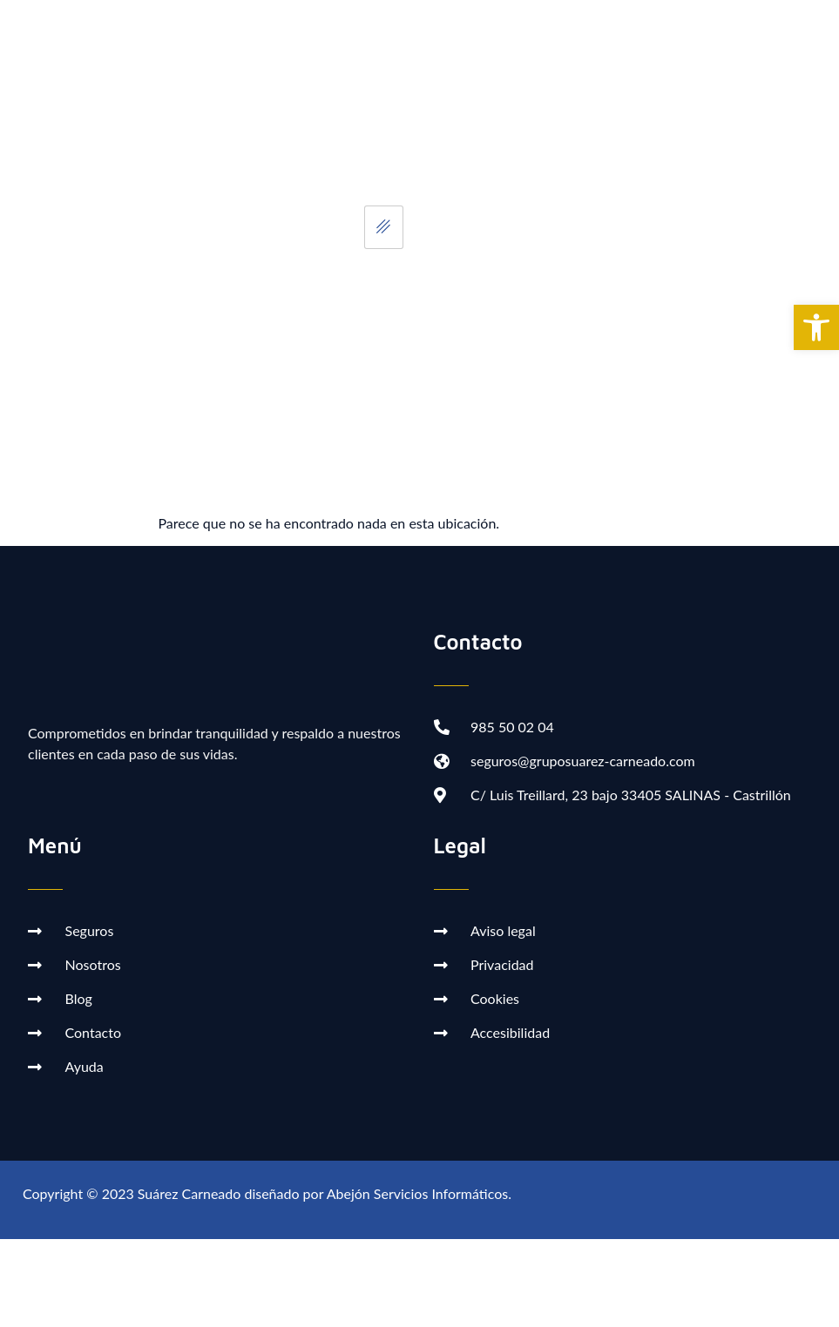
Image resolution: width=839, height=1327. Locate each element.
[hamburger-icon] (383, 227)
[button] (816, 327)
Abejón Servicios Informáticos (417, 1193)
